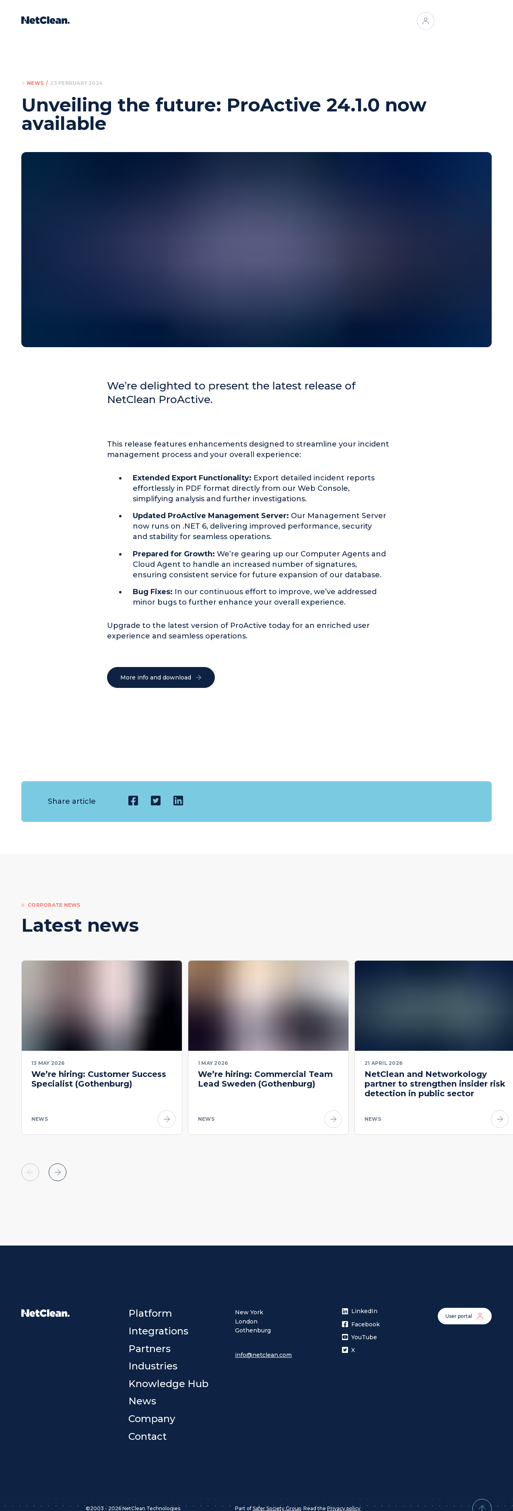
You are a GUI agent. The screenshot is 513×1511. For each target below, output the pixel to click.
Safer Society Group (277, 1499)
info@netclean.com (263, 1345)
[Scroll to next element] (57, 1163)
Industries (303, 21)
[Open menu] (335, 21)
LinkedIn (359, 1302)
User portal (464, 1307)
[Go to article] (166, 1119)
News (35, 83)
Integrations (219, 21)
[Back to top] (482, 1499)
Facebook (361, 1314)
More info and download (161, 677)
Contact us (464, 21)
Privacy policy (344, 1499)
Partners (262, 21)
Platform (175, 21)
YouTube (359, 1327)
